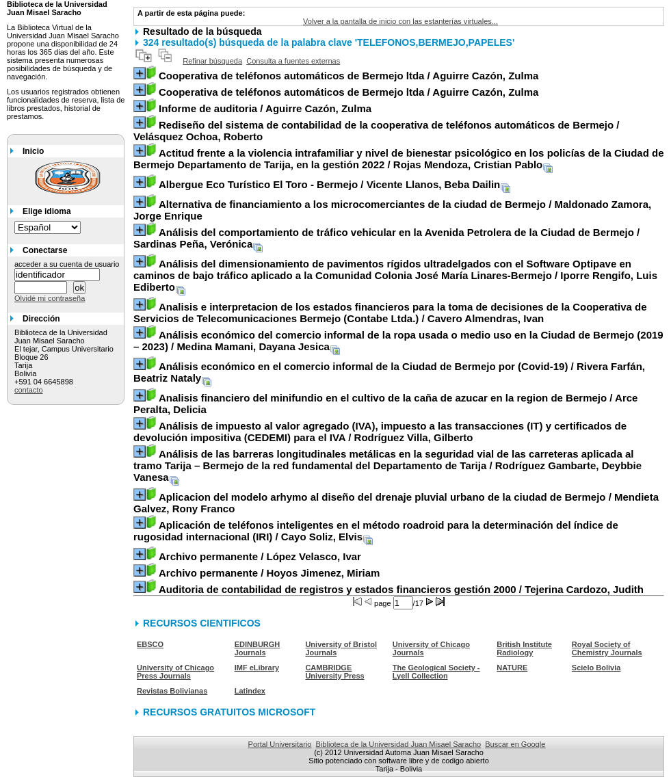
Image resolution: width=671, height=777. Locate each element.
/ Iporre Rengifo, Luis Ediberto (395, 275)
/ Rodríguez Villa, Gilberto (380, 431)
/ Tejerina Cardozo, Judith (401, 589)
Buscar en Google (515, 744)
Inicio (33, 151)
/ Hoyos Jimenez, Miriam (269, 573)
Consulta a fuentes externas (293, 61)
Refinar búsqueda (212, 61)
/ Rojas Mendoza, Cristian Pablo (398, 158)
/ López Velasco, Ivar (260, 556)
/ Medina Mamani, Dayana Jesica (398, 340)
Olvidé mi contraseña (49, 298)
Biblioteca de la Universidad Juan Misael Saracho (399, 744)
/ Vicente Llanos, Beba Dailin (329, 184)
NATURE (512, 667)
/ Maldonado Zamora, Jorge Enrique (392, 210)
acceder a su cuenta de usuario (67, 264)
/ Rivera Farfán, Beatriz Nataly (389, 372)
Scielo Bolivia (596, 667)
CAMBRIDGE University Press (334, 671)
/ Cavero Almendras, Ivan (390, 312)
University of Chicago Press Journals (175, 671)
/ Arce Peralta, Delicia (385, 403)
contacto (28, 390)
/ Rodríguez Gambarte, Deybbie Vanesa (387, 465)
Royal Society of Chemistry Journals (607, 648)
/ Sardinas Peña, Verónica (386, 238)
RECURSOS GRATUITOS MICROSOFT (229, 712)
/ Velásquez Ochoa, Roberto (376, 130)
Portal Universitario (280, 744)
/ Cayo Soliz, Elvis (375, 530)
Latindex (250, 691)
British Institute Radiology (524, 648)
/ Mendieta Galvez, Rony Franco (396, 502)
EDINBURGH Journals (257, 648)
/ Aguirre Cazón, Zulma (348, 75)
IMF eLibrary (257, 667)
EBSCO (150, 644)
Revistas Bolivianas (172, 691)
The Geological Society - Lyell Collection (436, 671)
